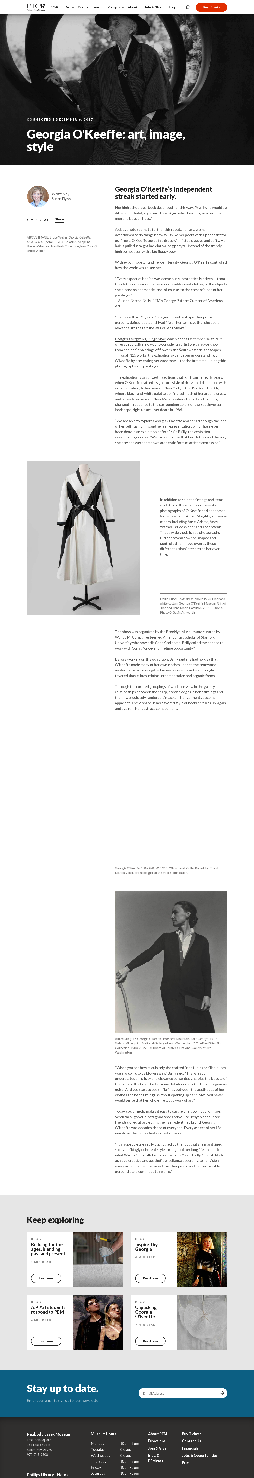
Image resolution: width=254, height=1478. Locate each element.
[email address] (179, 1393)
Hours (62, 1474)
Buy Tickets (192, 1433)
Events (83, 7)
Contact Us (191, 1441)
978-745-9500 (37, 1454)
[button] (59, 220)
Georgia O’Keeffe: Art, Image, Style (140, 339)
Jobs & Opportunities (200, 1455)
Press (186, 1462)
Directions (157, 1441)
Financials (190, 1448)
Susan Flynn (61, 198)
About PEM (157, 1433)
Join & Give (157, 1448)
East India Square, (39, 1440)
